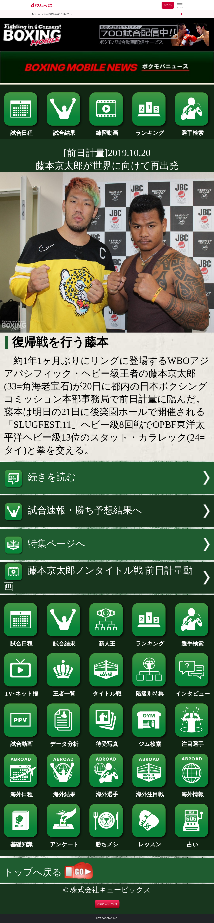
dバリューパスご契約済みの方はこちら (52, 14)
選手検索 (192, 130)
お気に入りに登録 (107, 904)
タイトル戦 (106, 691)
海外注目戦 (149, 791)
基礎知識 (21, 842)
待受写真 (106, 741)
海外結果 (64, 791)
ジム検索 (149, 741)
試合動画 (21, 741)
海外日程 (21, 791)
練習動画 (106, 130)
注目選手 (192, 741)
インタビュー (192, 691)
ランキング (149, 130)
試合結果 (64, 130)
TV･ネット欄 (21, 691)
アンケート (64, 842)
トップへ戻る (48, 872)
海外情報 (192, 791)
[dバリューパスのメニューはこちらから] (179, 5)
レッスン (149, 842)
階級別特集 (149, 691)
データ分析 (64, 741)
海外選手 (106, 791)
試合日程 (21, 130)
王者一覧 (64, 691)
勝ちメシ (106, 842)
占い (192, 842)
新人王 (106, 641)
